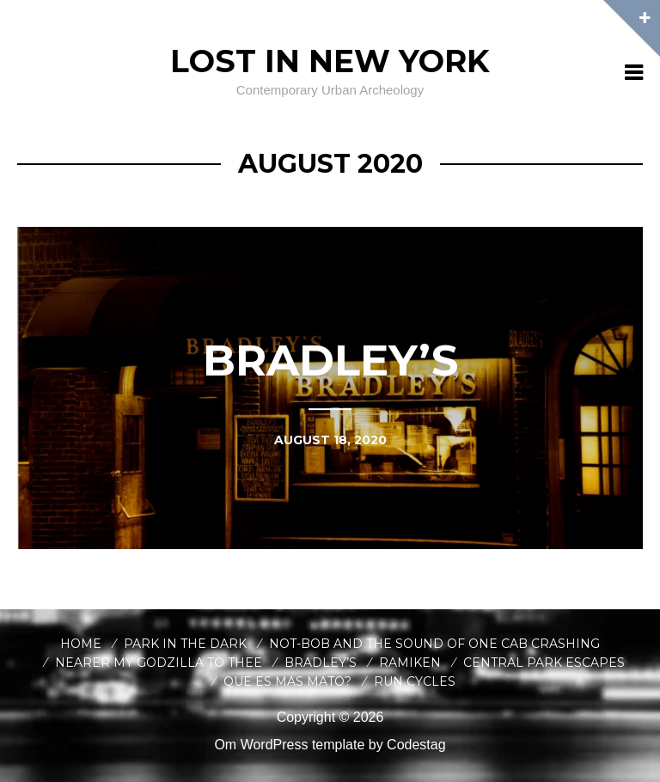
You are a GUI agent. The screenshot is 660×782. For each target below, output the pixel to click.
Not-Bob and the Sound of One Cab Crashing (434, 643)
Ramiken (410, 662)
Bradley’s (320, 662)
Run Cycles (414, 681)
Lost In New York (330, 61)
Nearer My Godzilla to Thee (158, 662)
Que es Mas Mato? (287, 681)
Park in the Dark (185, 643)
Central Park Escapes (544, 662)
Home (80, 643)
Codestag (416, 744)
